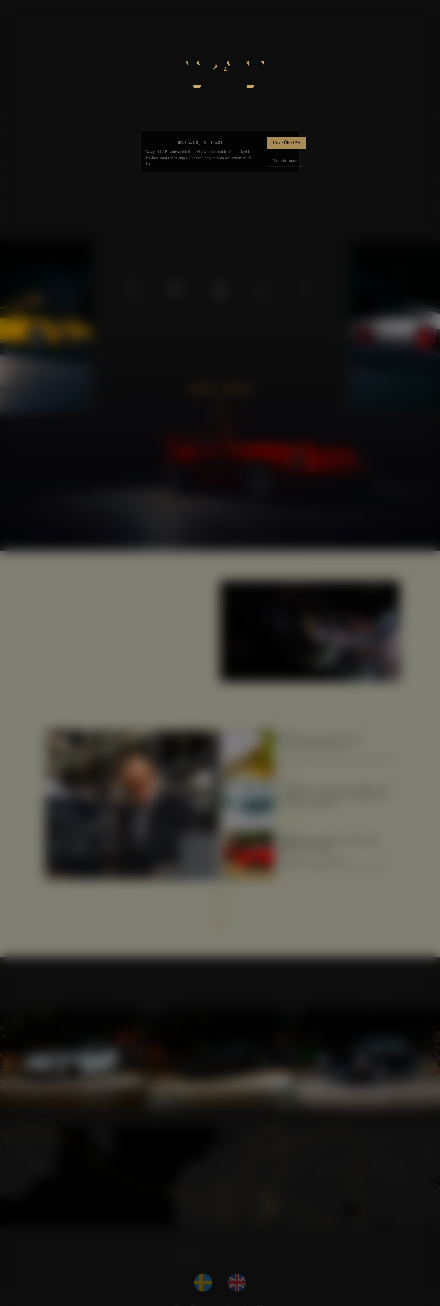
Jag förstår (286, 142)
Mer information (286, 160)
